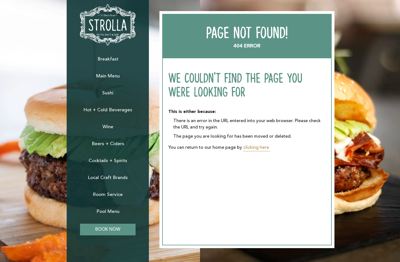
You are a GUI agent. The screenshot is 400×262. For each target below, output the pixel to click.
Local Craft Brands (108, 177)
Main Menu (108, 76)
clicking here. (256, 147)
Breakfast (108, 59)
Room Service (108, 194)
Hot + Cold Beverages (107, 110)
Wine (107, 127)
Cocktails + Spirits (108, 160)
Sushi (107, 93)
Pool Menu (107, 211)
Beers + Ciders (108, 144)
